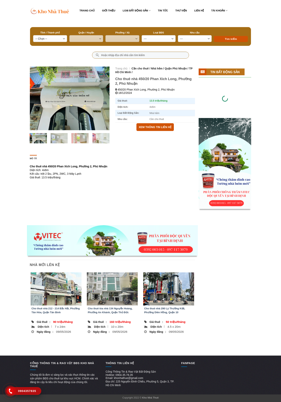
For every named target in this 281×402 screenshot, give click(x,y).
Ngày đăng (45, 331)
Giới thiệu (108, 10)
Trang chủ (87, 10)
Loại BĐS (158, 32)
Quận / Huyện (86, 32)
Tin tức (163, 10)
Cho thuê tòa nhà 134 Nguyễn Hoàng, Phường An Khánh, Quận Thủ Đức (110, 310)
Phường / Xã (122, 32)
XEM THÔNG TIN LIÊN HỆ (155, 127)
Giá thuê (43, 321)
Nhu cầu (195, 32)
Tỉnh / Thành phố (50, 32)
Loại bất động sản (137, 10)
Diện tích (45, 326)
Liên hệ (199, 10)
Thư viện (181, 10)
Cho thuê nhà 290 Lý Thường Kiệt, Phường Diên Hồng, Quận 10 (164, 310)
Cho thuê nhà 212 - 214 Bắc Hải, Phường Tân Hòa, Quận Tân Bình (55, 310)
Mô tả (33, 158)
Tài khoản (219, 10)
